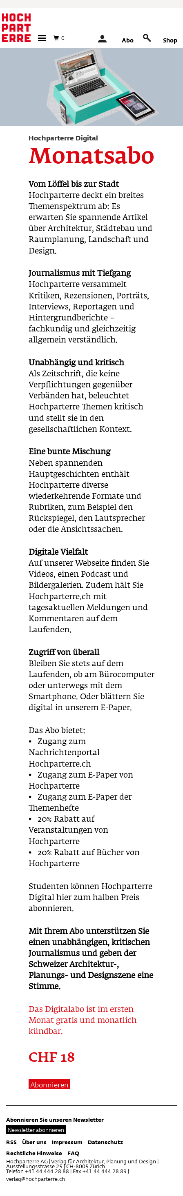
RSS (11, 1142)
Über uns (34, 1142)
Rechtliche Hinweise (34, 1153)
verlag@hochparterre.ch (35, 1179)
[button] (42, 38)
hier (63, 898)
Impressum (67, 1142)
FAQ (73, 1153)
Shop (170, 40)
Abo (128, 40)
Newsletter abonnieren (36, 1130)
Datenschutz (105, 1142)
